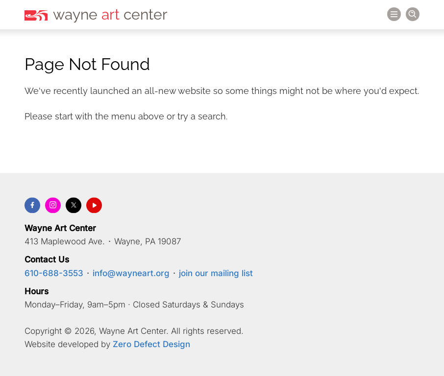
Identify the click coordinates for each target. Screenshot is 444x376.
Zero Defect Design (151, 345)
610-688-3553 (54, 273)
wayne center (110, 15)
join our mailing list (216, 273)
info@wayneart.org (131, 273)
